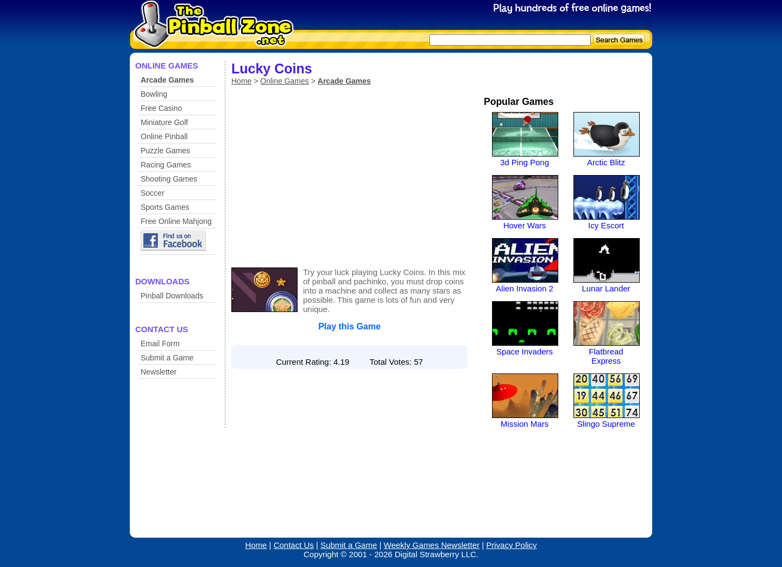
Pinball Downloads (172, 295)
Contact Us (294, 545)
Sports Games (165, 207)
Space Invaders (524, 351)
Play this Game (349, 326)
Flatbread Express (606, 356)
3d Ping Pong (524, 162)
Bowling (154, 94)
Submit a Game (167, 357)
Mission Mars (524, 423)
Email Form (160, 343)
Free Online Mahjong (176, 221)
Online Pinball (164, 136)
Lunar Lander (606, 288)
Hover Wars (524, 225)
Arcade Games (167, 80)
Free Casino (161, 108)
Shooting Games (169, 179)
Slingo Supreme (606, 423)
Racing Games (166, 164)
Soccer (153, 193)
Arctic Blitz (606, 162)
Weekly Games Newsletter (432, 545)
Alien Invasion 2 (524, 288)
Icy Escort (606, 225)
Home (241, 81)
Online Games (284, 81)
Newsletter (158, 371)
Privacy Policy (511, 545)
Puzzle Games (165, 150)
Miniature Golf (164, 122)
